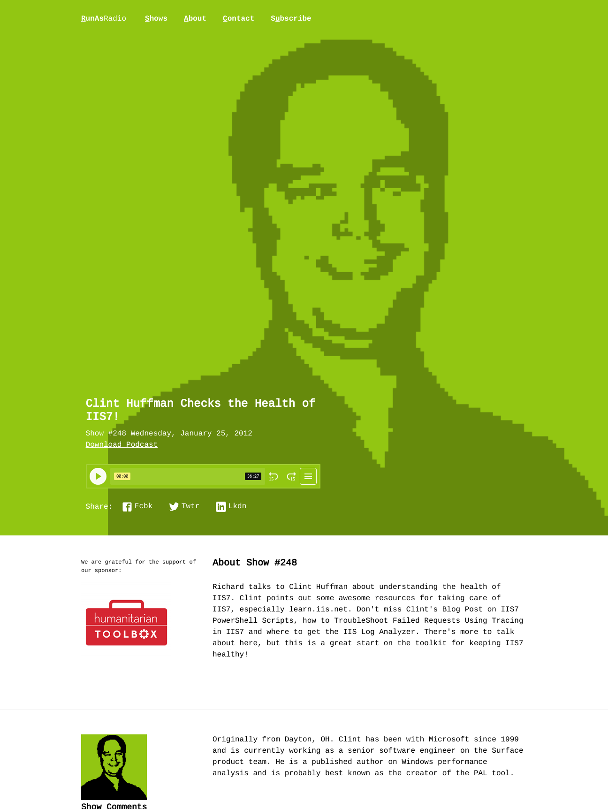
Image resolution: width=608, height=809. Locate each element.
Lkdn (237, 507)
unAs (103, 19)
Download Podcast (122, 445)
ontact (238, 19)
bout (195, 19)
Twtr (190, 507)
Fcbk (143, 507)
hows (156, 19)
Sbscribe (291, 19)
